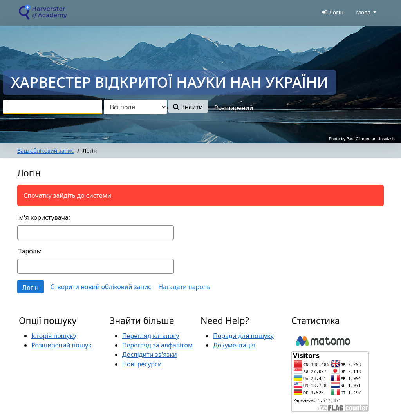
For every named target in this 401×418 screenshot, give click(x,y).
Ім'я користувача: (43, 217)
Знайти (187, 107)
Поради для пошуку (243, 335)
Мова (363, 12)
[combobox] (52, 107)
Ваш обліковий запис (45, 150)
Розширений (233, 107)
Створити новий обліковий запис (101, 286)
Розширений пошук (61, 345)
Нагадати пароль (184, 286)
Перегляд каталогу (150, 335)
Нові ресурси (142, 364)
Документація (234, 345)
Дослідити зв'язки (149, 354)
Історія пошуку (53, 335)
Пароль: (29, 251)
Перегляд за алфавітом (157, 345)
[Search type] (135, 107)
